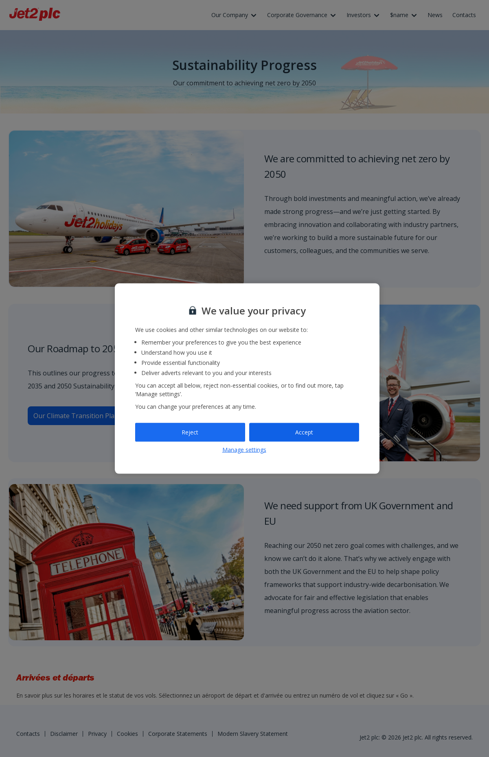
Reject (190, 432)
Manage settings (244, 449)
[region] (247, 378)
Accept (304, 432)
